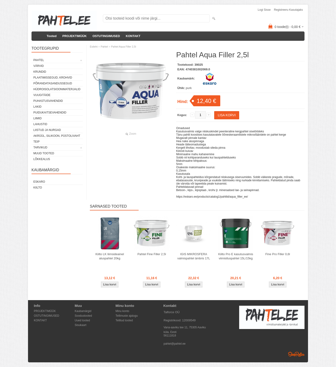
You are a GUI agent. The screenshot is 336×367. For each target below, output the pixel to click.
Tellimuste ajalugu (127, 315)
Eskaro (39, 181)
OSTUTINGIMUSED (106, 36)
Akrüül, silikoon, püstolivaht (56, 135)
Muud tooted (43, 153)
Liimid (37, 118)
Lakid (37, 106)
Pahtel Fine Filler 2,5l (151, 254)
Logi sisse (264, 9)
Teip (36, 141)
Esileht (94, 46)
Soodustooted (83, 315)
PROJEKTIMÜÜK (74, 36)
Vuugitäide (41, 95)
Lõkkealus (41, 159)
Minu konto (122, 311)
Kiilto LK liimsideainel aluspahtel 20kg (109, 256)
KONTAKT (133, 36)
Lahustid (40, 124)
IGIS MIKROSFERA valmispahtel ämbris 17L (193, 256)
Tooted (51, 36)
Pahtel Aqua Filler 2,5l (123, 46)
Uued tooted (82, 320)
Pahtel (38, 60)
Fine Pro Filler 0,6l (277, 254)
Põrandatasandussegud (52, 83)
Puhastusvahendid (48, 101)
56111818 (170, 335)
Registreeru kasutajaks (288, 9)
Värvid (38, 66)
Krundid (39, 71)
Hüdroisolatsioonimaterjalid (56, 89)
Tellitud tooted (124, 320)
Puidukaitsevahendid (49, 112)
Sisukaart (80, 325)
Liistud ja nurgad (47, 130)
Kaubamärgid (83, 311)
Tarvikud (40, 147)
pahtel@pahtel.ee (175, 343)
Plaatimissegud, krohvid (52, 77)
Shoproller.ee (296, 354)
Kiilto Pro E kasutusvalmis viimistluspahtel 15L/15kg (235, 256)
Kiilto (37, 187)
